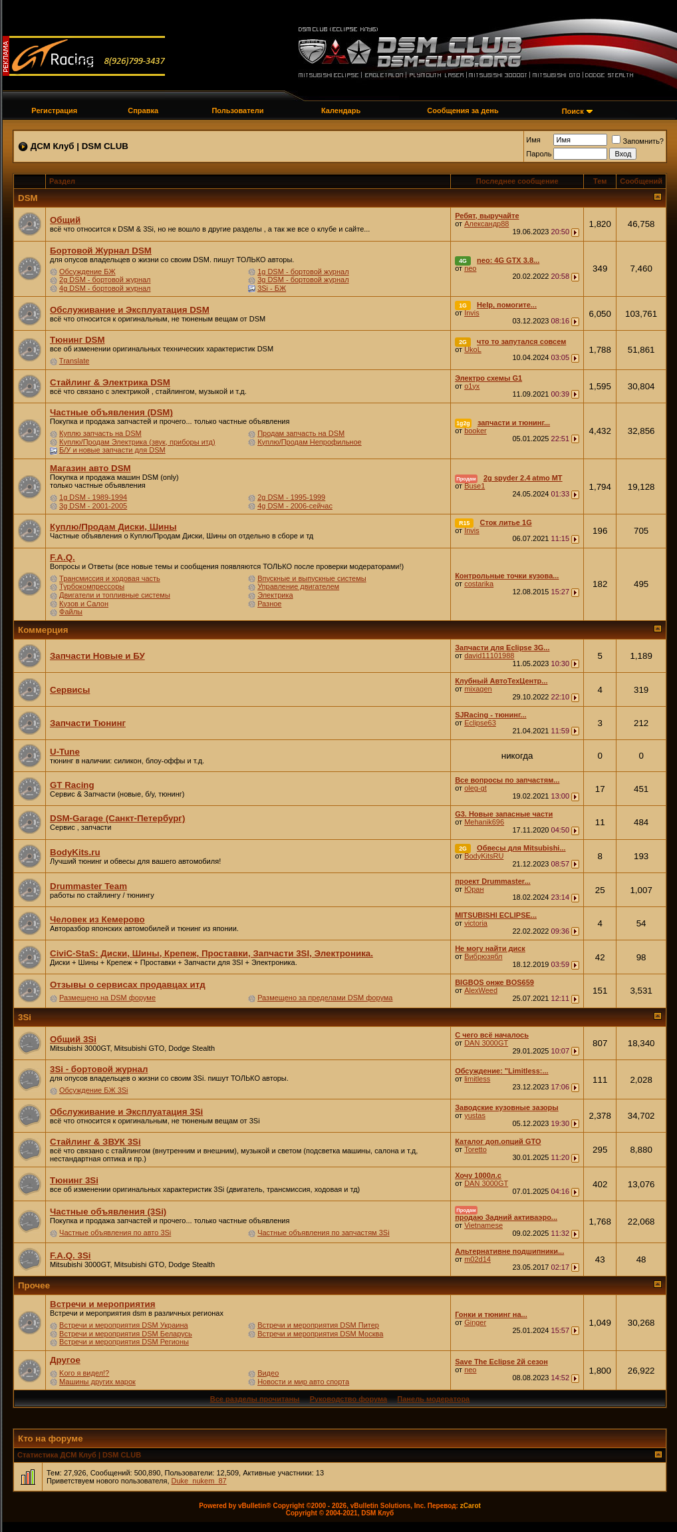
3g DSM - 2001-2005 (93, 506)
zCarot (470, 1505)
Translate (74, 361)
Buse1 (474, 486)
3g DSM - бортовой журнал (302, 280)
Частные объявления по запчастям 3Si (323, 1233)
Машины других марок (97, 1382)
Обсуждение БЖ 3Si (93, 1090)
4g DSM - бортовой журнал (104, 288)
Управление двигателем (298, 586)
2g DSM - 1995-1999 (291, 497)
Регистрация (54, 110)
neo (470, 268)
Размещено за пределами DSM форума (324, 998)
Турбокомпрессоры (91, 586)
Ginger (475, 1322)
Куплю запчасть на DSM (100, 433)
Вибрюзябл (483, 956)
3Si (24, 1017)
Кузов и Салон (83, 604)
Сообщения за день (462, 110)
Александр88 (486, 224)
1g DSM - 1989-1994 (93, 497)
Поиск (573, 111)
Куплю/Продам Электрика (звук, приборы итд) (137, 442)
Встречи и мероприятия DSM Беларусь (125, 1334)
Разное (269, 604)
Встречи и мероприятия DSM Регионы (124, 1342)
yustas (474, 1115)
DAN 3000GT (486, 1043)
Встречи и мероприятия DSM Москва (320, 1334)
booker (475, 431)
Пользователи (237, 110)
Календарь (340, 110)
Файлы (70, 612)
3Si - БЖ (271, 288)
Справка (143, 110)
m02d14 (477, 1259)
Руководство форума (348, 1399)
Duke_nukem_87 (199, 1481)
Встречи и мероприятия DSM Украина (123, 1325)
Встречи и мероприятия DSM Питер (318, 1325)
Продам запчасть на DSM (300, 433)
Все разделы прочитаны (255, 1399)
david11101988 (489, 656)
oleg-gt (475, 788)
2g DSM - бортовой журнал (104, 280)
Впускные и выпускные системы (311, 578)
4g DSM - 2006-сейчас (295, 506)
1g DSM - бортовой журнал (302, 272)
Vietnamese (483, 1225)
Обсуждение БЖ (87, 272)
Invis (471, 313)
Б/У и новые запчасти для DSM (112, 450)
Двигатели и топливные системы (114, 595)
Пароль (538, 154)
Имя (533, 140)
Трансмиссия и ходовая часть (109, 578)
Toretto (475, 1149)
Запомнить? (638, 141)
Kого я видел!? (84, 1373)
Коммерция (43, 630)
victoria (475, 923)
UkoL (472, 349)
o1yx (471, 386)
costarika (478, 584)
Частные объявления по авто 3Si (115, 1233)
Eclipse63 (480, 723)
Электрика (275, 595)
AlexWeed (480, 990)
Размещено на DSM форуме (107, 998)
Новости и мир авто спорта (303, 1382)
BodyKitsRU (483, 856)
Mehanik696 (484, 822)
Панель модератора (433, 1399)
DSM (28, 198)
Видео (268, 1373)
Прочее (34, 1285)
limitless (477, 1079)
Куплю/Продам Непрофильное (309, 442)
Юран (473, 889)
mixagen (478, 689)
